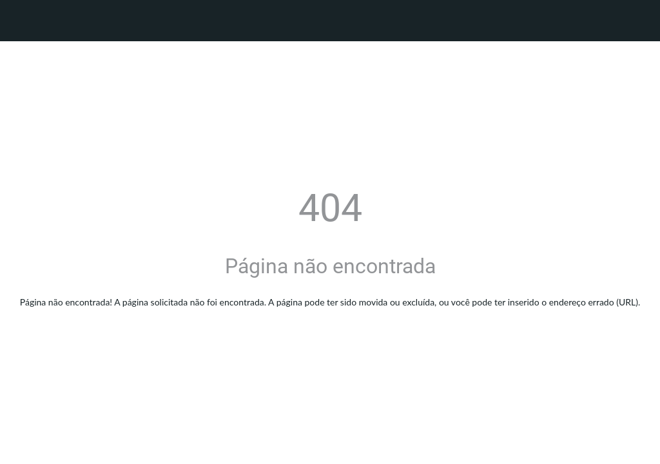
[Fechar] (20, 20)
